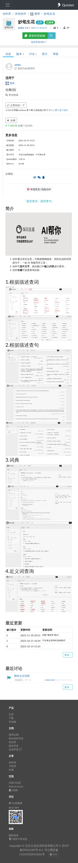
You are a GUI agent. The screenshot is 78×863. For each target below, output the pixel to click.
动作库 (7, 13)
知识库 (12, 742)
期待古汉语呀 (22, 675)
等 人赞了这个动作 (58, 110)
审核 (55, 53)
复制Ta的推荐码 (24, 68)
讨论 (33, 53)
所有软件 (20, 13)
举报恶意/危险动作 (39, 189)
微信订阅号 (14, 807)
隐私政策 (14, 835)
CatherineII (50, 680)
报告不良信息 (18, 838)
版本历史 (14, 745)
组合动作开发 (16, 738)
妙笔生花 (49, 13)
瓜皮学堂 (15, 749)
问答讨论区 (15, 782)
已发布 (50, 22)
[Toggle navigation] (8, 4)
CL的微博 (15, 803)
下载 (11, 717)
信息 (8, 53)
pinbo (21, 27)
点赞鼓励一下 (16, 105)
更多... (67, 654)
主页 (11, 714)
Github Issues (16, 786)
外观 (11, 769)
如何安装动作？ (39, 42)
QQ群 (13, 790)
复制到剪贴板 (35, 35)
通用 (10, 83)
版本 (20, 53)
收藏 (11, 120)
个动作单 (11, 125)
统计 (45, 53)
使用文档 (14, 734)
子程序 (12, 766)
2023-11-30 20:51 (39, 28)
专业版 (12, 721)
